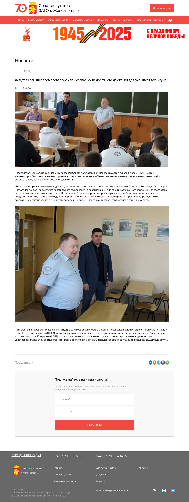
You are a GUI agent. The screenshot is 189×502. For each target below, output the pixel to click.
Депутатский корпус (106, 467)
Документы (102, 20)
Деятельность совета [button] (58, 20)
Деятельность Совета (65, 481)
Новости (116, 20)
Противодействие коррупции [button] (149, 20)
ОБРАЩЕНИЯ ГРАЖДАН (26, 455)
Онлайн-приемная (162, 8)
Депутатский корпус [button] (82, 20)
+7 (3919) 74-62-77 (115, 456)
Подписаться (94, 425)
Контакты (127, 20)
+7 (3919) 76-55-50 (72, 456)
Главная (21, 20)
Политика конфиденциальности (112, 490)
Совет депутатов (36, 20)
